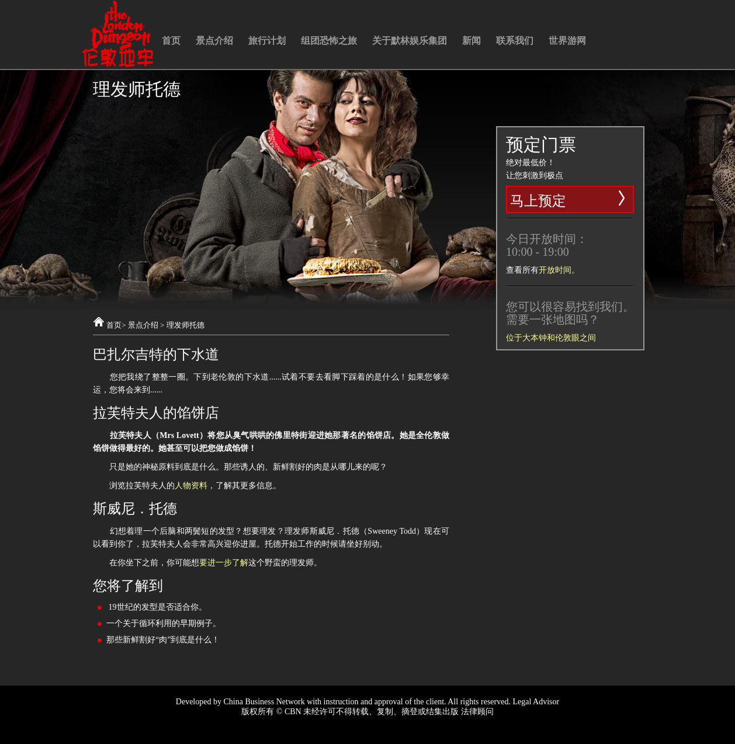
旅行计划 (267, 41)
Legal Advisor (535, 701)
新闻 (471, 41)
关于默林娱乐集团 (409, 41)
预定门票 (541, 144)
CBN (293, 711)
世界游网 (567, 41)
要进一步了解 (223, 562)
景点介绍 (214, 41)
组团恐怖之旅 (329, 41)
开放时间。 (559, 270)
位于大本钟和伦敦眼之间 (551, 337)
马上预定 (568, 198)
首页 (171, 41)
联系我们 (514, 41)
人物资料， (195, 485)
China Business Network (263, 701)
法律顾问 (477, 711)
